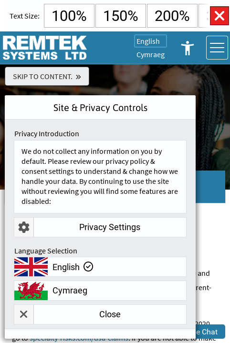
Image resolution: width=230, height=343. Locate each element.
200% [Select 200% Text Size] (172, 16)
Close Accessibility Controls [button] (219, 15)
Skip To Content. (43, 76)
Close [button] (67, 314)
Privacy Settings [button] (77, 227)
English (148, 41)
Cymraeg (150, 54)
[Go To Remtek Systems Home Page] (45, 47)
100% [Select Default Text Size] (69, 16)
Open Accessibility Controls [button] (187, 47)
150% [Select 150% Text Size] (120, 16)
